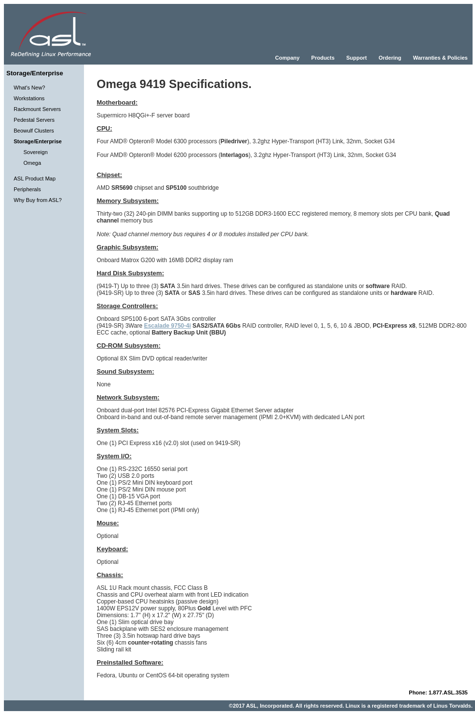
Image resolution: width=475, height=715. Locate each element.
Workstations (29, 98)
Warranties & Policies (440, 58)
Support (356, 58)
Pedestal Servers (34, 120)
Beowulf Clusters (34, 131)
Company (287, 58)
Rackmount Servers (37, 109)
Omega (32, 163)
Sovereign (35, 152)
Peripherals (27, 189)
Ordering (389, 58)
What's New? (29, 87)
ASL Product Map (35, 178)
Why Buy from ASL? (38, 200)
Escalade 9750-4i (167, 325)
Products (323, 58)
